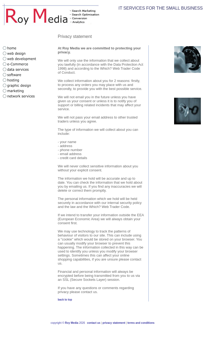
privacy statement (113, 322)
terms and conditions (141, 322)
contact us (93, 322)
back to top (65, 299)
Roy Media (71, 322)
